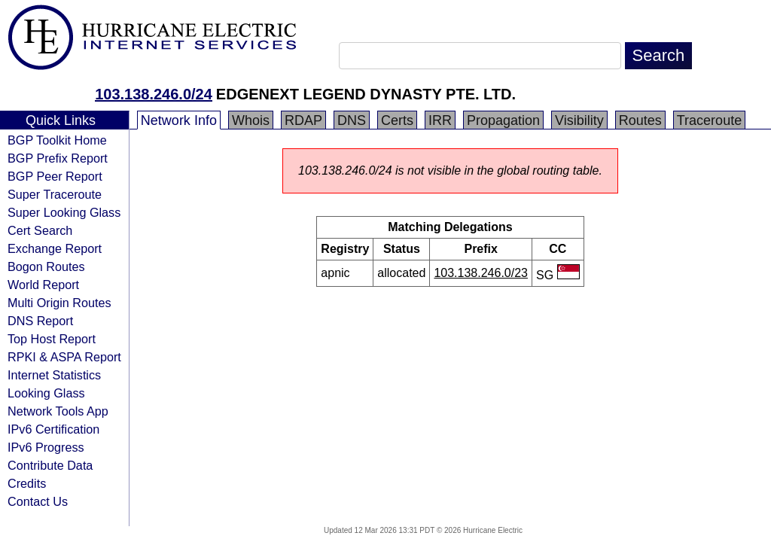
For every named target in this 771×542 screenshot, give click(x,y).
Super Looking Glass (64, 212)
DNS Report (40, 320)
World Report (43, 284)
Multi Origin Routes (59, 302)
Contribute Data (50, 465)
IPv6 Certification (53, 429)
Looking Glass (46, 393)
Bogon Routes (46, 266)
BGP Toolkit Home (57, 140)
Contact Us (38, 501)
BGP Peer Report (55, 176)
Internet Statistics (54, 375)
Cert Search (40, 230)
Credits (27, 483)
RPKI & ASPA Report (64, 357)
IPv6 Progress (46, 447)
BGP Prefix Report (58, 158)
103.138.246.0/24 (153, 94)
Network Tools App (58, 411)
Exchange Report (55, 248)
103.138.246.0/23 (481, 272)
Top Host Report (52, 339)
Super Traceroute (55, 194)
